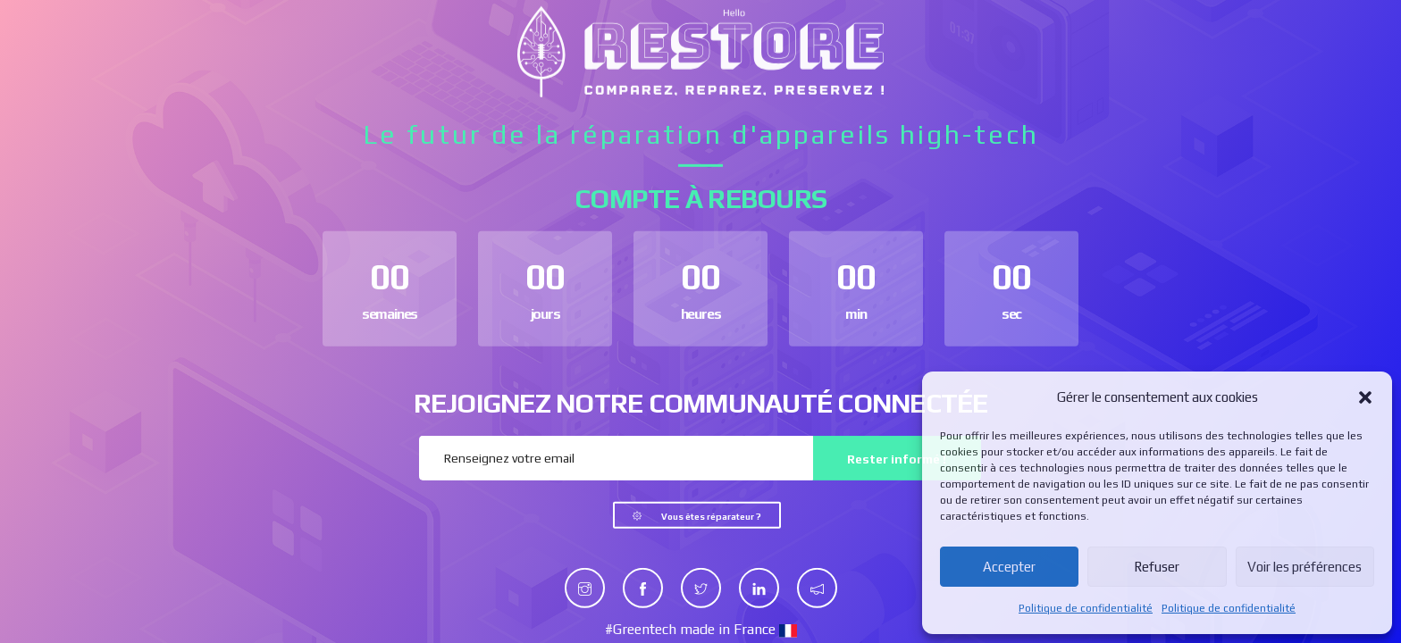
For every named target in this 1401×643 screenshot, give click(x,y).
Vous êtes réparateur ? (711, 517)
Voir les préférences (1304, 566)
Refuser (1156, 566)
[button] (1365, 397)
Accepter (1009, 566)
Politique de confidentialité (1086, 608)
